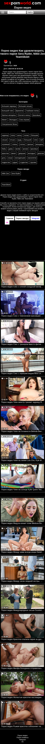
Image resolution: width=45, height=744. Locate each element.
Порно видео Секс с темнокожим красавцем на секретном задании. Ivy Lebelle (22, 316)
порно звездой (32, 211)
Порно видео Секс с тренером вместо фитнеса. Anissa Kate (22, 344)
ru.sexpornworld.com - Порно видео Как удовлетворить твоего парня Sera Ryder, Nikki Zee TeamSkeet (24, 197)
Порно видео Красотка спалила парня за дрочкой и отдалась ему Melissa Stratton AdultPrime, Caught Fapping (22, 639)
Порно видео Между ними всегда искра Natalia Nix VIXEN (22, 552)
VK (22, 742)
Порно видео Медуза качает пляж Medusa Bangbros (22, 523)
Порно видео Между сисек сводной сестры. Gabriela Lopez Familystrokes (22, 581)
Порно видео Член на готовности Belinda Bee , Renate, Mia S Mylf (22, 431)
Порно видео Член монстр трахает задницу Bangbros (22, 402)
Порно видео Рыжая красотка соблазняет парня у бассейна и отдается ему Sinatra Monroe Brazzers (22, 726)
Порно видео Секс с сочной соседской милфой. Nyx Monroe (22, 287)
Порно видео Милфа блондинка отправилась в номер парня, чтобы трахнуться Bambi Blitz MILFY (22, 668)
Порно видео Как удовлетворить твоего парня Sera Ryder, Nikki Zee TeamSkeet (22, 53)
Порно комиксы (23, 737)
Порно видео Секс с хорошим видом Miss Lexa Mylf (22, 373)
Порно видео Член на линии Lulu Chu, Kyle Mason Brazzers (22, 460)
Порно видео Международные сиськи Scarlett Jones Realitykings (22, 610)
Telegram (22, 740)
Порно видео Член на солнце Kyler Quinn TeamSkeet (22, 490)
